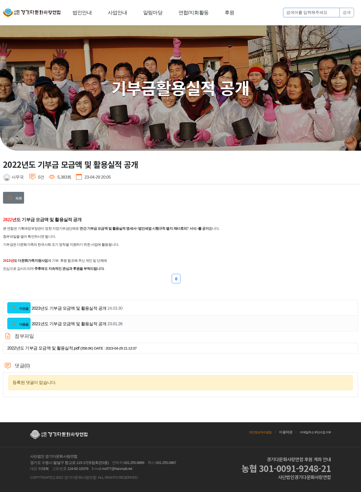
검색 (347, 12)
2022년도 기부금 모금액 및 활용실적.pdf (72, 348)
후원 (230, 12)
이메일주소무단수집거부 (312, 432)
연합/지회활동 (194, 12)
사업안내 (117, 12)
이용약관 (280, 432)
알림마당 (153, 12)
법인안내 (82, 12)
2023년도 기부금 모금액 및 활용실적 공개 (69, 308)
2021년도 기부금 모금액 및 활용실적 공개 (69, 324)
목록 (13, 198)
